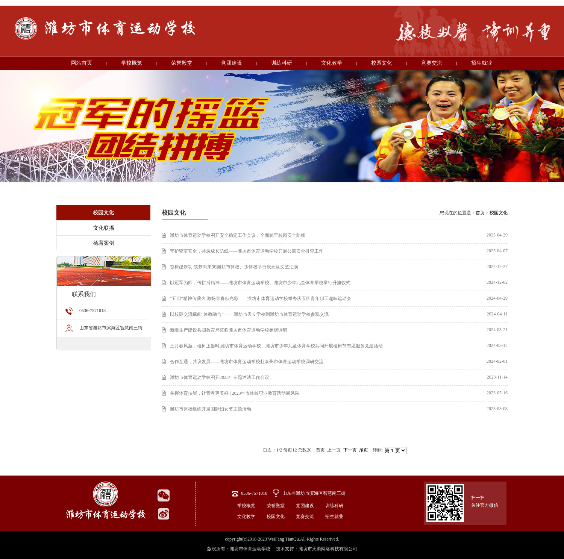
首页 (480, 212)
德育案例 (103, 243)
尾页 (363, 450)
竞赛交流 (431, 63)
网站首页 (81, 63)
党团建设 (231, 63)
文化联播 (103, 228)
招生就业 (481, 63)
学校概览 (131, 63)
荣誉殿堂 (181, 63)
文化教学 (331, 63)
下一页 (350, 450)
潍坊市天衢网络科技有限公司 (328, 548)
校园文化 (381, 63)
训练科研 (281, 63)
